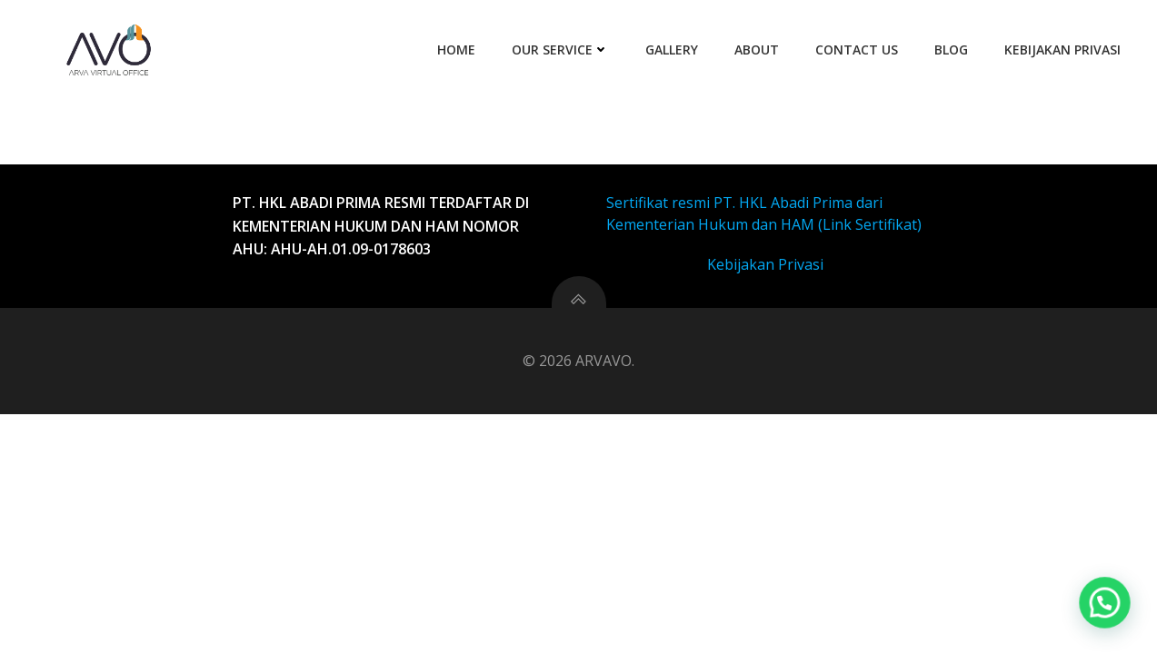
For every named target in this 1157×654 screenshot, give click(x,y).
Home (456, 49)
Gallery (671, 49)
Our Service (560, 49)
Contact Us (856, 49)
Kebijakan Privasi (1062, 49)
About (756, 49)
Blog (951, 49)
